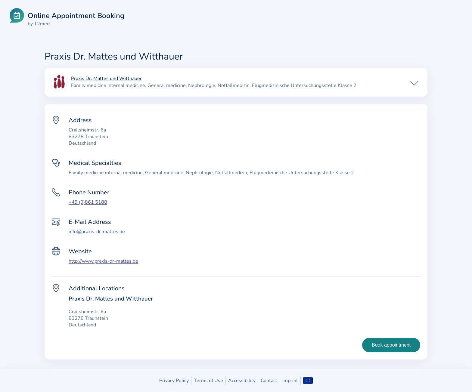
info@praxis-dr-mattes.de (97, 231)
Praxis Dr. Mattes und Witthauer (106, 79)
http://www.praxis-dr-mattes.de (103, 261)
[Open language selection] (307, 380)
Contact (269, 380)
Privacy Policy (174, 380)
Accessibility (242, 380)
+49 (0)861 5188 (88, 202)
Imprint (290, 380)
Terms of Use (208, 380)
